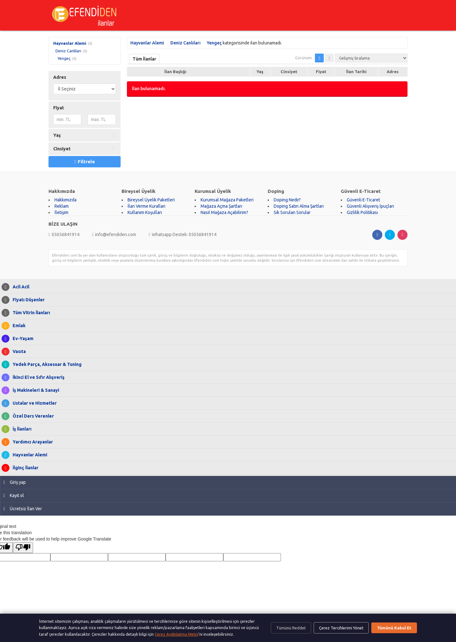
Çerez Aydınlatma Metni (176, 634)
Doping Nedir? (287, 199)
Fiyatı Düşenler (27, 300)
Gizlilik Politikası (362, 212)
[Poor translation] (23, 547)
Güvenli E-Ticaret (363, 199)
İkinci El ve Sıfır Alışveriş (37, 377)
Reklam (61, 206)
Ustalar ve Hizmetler (33, 403)
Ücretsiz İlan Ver (22, 509)
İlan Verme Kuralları (146, 206)
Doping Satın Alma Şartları (299, 206)
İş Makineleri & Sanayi (34, 390)
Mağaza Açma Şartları (221, 206)
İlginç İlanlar (23, 468)
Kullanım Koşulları (145, 212)
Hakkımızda (65, 199)
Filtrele (84, 161)
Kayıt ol (13, 495)
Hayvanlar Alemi (69, 43)
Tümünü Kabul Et (394, 628)
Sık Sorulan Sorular (292, 212)
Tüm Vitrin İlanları (29, 313)
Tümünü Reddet (291, 628)
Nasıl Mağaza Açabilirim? (224, 212)
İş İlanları (20, 429)
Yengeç (64, 58)
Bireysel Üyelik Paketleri (151, 199)
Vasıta (17, 352)
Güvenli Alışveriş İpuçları (370, 206)
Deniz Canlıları (68, 51)
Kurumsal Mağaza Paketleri (227, 199)
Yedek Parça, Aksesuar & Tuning (45, 364)
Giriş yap (14, 482)
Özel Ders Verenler (31, 416)
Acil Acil (19, 287)
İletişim (61, 212)
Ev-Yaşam (21, 339)
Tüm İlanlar (144, 58)
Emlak (17, 326)
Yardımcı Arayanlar (31, 442)
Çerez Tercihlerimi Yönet (341, 628)
